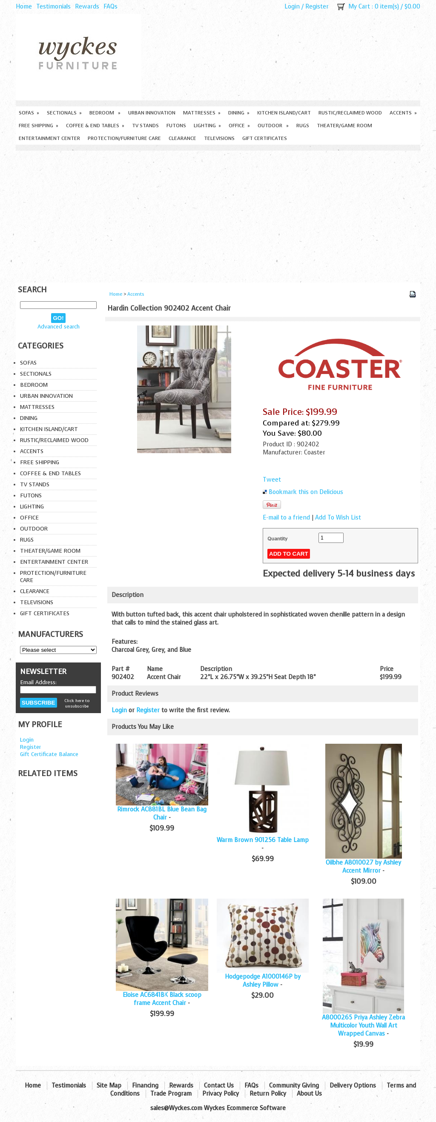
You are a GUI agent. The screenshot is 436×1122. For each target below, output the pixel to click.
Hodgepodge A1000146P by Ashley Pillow (263, 981)
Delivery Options (353, 1086)
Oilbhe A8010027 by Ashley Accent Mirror (363, 867)
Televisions (219, 138)
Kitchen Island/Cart (284, 112)
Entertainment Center (49, 138)
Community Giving (294, 1086)
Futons (176, 125)
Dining (239, 112)
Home (24, 7)
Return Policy (268, 1094)
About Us (309, 1094)
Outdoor (273, 125)
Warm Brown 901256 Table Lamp (263, 840)
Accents (403, 112)
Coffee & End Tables (95, 125)
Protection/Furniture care (124, 138)
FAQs (110, 7)
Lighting (207, 125)
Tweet (272, 480)
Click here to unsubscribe (76, 703)
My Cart (359, 7)
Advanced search (58, 326)
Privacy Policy (220, 1094)
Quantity (277, 538)
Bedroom (104, 112)
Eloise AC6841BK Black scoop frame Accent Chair (162, 999)
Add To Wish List (338, 518)
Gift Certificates (264, 138)
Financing (145, 1086)
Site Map (109, 1086)
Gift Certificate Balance (49, 754)
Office (239, 125)
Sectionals (64, 112)
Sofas (29, 112)
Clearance (182, 138)
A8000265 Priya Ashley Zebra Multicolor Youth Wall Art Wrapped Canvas (363, 1026)
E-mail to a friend (286, 518)
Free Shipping (38, 125)
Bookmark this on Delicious (306, 492)
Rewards (87, 7)
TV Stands (145, 125)
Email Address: (38, 682)
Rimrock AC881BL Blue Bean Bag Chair (162, 813)
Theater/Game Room (344, 125)
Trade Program (171, 1094)
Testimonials (53, 7)
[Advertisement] (218, 214)
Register (317, 7)
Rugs (302, 125)
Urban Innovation (151, 112)
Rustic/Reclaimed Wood (350, 112)
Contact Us (219, 1086)
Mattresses (202, 112)
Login (292, 7)
